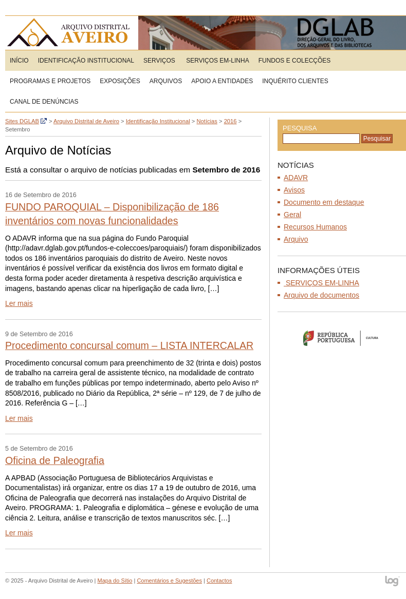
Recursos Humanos (315, 227)
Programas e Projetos (50, 81)
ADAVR (296, 177)
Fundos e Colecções (295, 60)
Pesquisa (300, 128)
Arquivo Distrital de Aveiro (71, 33)
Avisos (294, 190)
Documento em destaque (324, 202)
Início (19, 60)
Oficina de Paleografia (54, 460)
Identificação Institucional (86, 60)
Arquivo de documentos (321, 295)
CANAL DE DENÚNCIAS (44, 101)
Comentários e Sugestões (169, 580)
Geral (292, 214)
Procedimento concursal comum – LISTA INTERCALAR (129, 345)
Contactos (219, 580)
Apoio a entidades (222, 81)
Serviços (159, 60)
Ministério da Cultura (342, 337)
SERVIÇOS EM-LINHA (216, 60)
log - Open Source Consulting (393, 581)
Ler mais (19, 303)
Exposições (120, 81)
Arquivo (296, 239)
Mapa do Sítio (115, 580)
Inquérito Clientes (295, 81)
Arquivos (166, 81)
